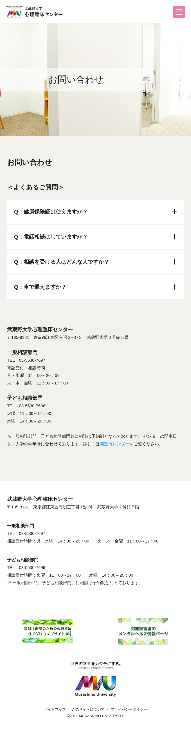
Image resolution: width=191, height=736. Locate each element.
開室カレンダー (114, 443)
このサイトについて (88, 709)
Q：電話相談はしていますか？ (95, 237)
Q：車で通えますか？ (95, 287)
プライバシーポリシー (129, 709)
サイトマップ (55, 709)
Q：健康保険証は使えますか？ (95, 212)
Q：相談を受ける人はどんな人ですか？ (95, 262)
